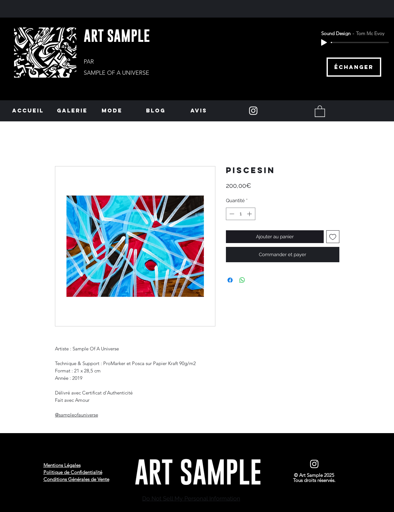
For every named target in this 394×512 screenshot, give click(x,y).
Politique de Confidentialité (72, 472)
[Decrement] (231, 214)
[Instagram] (253, 110)
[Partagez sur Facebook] (230, 280)
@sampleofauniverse (76, 415)
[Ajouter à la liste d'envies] (332, 236)
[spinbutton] (240, 214)
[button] (320, 111)
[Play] (324, 42)
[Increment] (250, 214)
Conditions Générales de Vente (76, 479)
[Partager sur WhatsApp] (242, 280)
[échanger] (354, 67)
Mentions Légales (62, 465)
